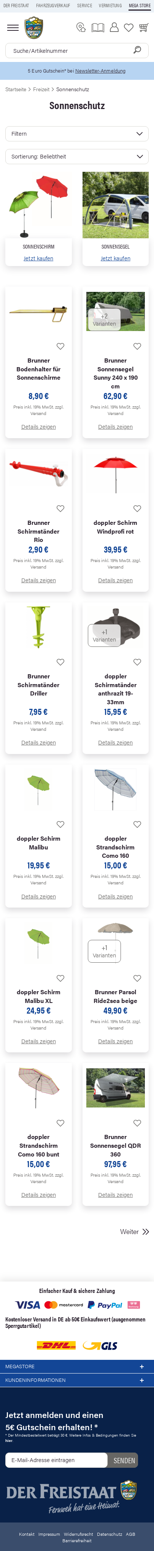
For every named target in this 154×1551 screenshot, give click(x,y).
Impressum (49, 1533)
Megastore (77, 1367)
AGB (130, 1533)
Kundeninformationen (77, 1380)
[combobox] (77, 50)
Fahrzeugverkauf (53, 5)
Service (84, 5)
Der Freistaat (16, 5)
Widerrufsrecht (78, 1533)
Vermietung (110, 5)
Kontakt (27, 1533)
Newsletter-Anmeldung (100, 70)
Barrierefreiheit (77, 1540)
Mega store (140, 5)
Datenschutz (109, 1533)
